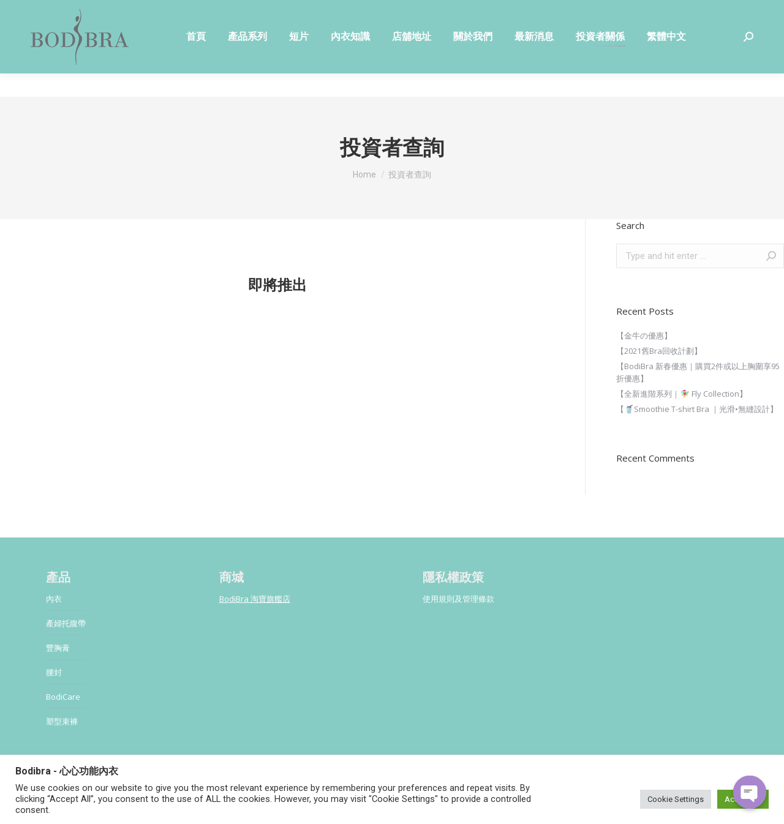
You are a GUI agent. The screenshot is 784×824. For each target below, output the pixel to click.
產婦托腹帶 (66, 623)
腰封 (54, 672)
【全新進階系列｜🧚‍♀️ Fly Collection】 (681, 393)
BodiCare (63, 696)
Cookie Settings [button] (675, 799)
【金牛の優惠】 (644, 335)
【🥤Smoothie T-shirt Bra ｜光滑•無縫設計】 (697, 408)
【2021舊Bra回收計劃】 (659, 350)
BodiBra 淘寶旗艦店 (254, 598)
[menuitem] (196, 60)
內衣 (54, 598)
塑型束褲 (62, 721)
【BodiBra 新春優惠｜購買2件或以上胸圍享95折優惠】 (698, 372)
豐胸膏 (58, 647)
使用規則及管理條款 (458, 598)
